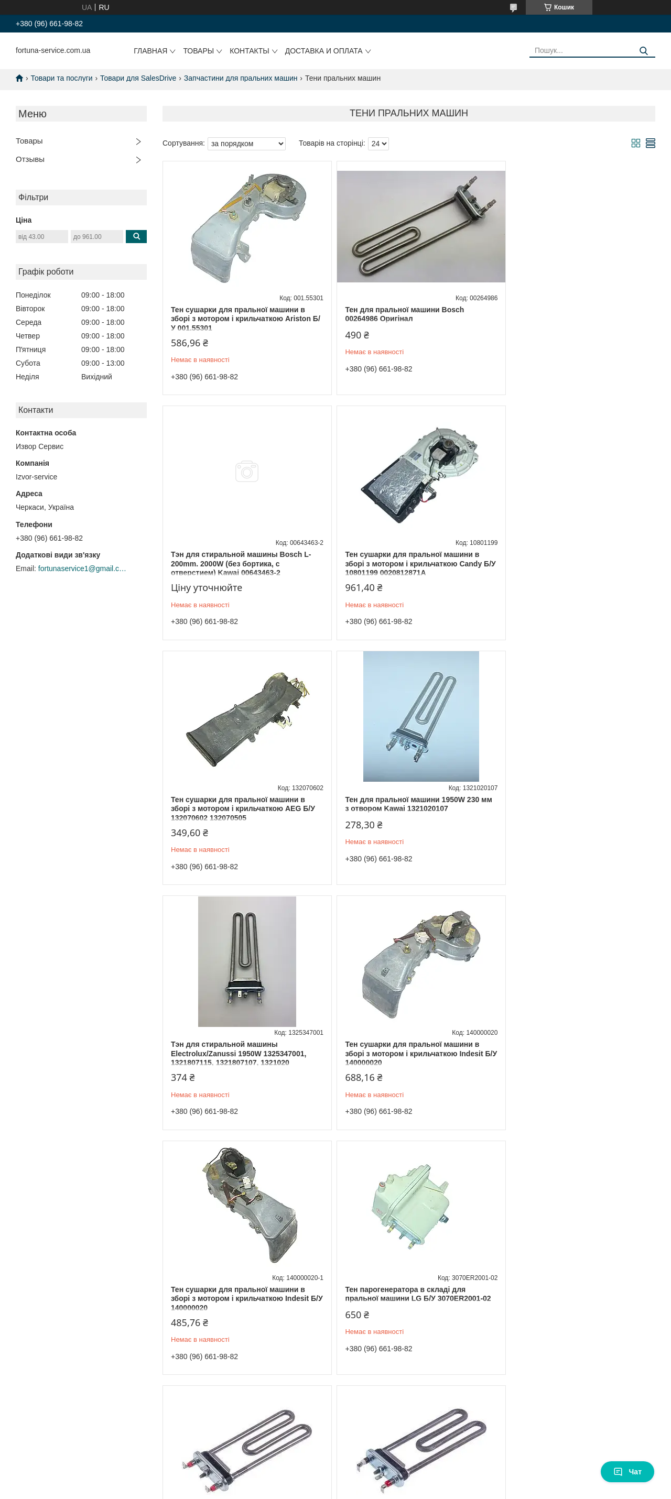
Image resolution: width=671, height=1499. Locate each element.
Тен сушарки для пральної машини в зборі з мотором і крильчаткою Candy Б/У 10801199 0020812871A (239, 563)
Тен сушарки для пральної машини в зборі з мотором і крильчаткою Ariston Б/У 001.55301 (241, 318)
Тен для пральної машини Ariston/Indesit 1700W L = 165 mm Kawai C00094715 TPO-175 (574, 1298)
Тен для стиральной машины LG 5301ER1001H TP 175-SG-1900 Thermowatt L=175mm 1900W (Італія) (568, 1053)
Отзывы (30, 159)
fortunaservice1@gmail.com (82, 568)
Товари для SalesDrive (138, 78)
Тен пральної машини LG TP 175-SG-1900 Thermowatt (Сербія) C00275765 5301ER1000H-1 (403, 1053)
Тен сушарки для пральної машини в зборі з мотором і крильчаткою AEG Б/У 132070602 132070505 (409, 563)
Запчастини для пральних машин (241, 78)
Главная (150, 51)
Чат (627, 1471)
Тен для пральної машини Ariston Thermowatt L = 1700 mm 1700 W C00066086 (232, 1298)
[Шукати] (643, 51)
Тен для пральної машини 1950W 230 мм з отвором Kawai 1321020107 (570, 559)
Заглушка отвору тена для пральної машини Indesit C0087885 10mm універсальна (402, 1298)
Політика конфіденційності (396, 1457)
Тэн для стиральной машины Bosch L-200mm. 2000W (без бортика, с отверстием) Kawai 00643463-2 (573, 318)
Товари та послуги (61, 78)
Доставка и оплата (324, 51)
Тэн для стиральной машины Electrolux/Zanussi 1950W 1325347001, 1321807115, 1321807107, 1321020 (238, 808)
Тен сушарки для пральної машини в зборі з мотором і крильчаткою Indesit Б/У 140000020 (405, 808)
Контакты (249, 51)
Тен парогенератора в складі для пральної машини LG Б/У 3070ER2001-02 (240, 1053)
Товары (198, 51)
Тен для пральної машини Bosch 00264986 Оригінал (396, 314)
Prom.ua (384, 1447)
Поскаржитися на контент (314, 1457)
